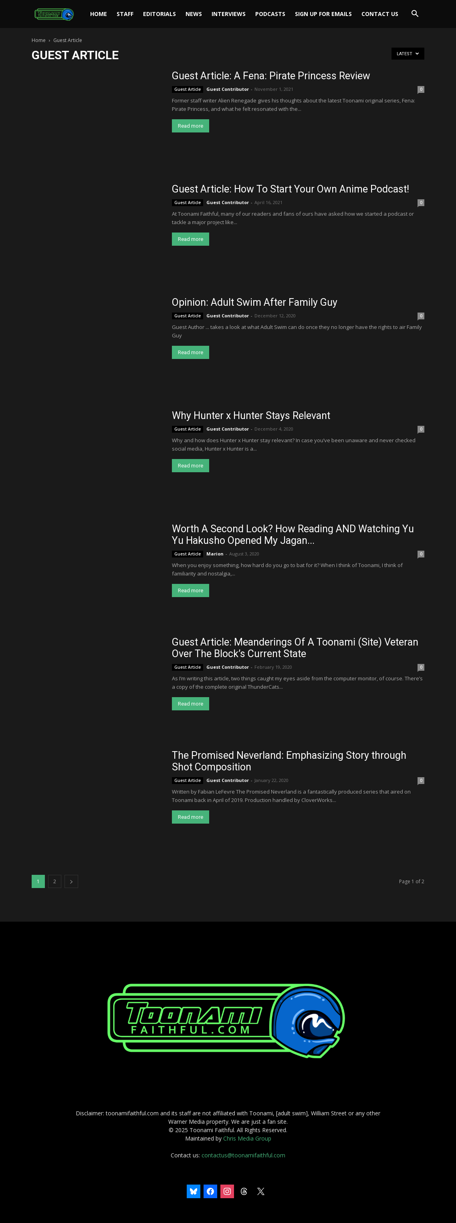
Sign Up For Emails (323, 14)
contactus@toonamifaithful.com (243, 1155)
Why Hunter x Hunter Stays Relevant (251, 415)
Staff (125, 14)
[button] (414, 14)
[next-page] (71, 881)
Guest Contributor (227, 89)
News (194, 14)
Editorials (159, 14)
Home (98, 14)
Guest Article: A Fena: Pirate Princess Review (271, 76)
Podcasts (270, 14)
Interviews (229, 14)
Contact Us (379, 14)
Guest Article (187, 89)
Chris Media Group (247, 1138)
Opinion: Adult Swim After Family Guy (254, 302)
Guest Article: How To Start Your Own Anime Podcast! (290, 189)
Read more (190, 126)
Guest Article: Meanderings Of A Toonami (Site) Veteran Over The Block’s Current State (295, 648)
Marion (215, 554)
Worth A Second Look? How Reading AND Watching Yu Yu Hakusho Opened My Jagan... (293, 534)
